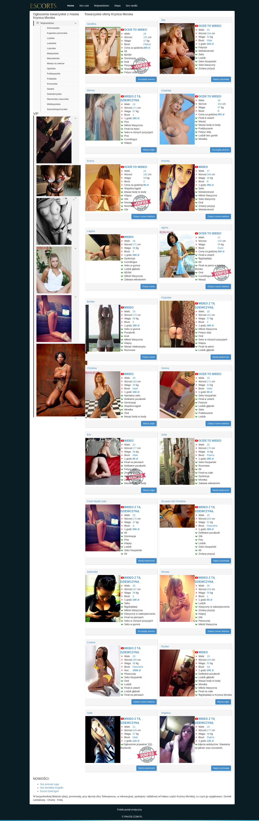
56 (208, 178)
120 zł (136, 740)
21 (219, 237)
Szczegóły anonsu (146, 79)
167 (135, 589)
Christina (92, 368)
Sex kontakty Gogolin (51, 787)
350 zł (221, 114)
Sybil (89, 713)
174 (135, 315)
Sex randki (131, 5)
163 (209, 518)
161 (209, 315)
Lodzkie (50, 38)
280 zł (146, 47)
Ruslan (165, 646)
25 (134, 311)
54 (208, 36)
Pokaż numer (148, 286)
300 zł (136, 255)
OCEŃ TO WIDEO (135, 29)
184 (209, 33)
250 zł (210, 670)
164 (220, 103)
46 (208, 451)
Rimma (91, 90)
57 (208, 318)
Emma (90, 160)
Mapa (117, 5)
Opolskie (51, 68)
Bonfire (91, 301)
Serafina (91, 23)
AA (208, 666)
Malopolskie (53, 53)
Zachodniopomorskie (57, 109)
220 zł (210, 43)
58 (144, 178)
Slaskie (50, 89)
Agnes (164, 227)
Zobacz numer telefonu (144, 216)
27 (208, 170)
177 (135, 448)
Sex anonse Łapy (49, 784)
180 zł (136, 325)
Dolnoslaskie (53, 28)
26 (134, 241)
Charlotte (166, 90)
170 (135, 518)
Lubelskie (51, 43)
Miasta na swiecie (55, 63)
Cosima (91, 642)
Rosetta (165, 160)
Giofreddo (92, 571)
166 (209, 174)
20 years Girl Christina (173, 501)
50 (208, 663)
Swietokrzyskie (54, 94)
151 (145, 37)
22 (208, 29)
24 (134, 104)
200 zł (221, 251)
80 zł (146, 185)
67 (134, 111)
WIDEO (203, 166)
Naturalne (212, 525)
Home (70, 5)
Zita (163, 20)
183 (135, 381)
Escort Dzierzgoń (49, 791)
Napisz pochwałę (221, 79)
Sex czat (84, 5)
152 (145, 174)
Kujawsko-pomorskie (57, 33)
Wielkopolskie (53, 104)
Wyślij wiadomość (221, 357)
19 (208, 378)
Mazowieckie (53, 58)
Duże (220, 248)
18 (208, 311)
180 (135, 659)
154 (220, 241)
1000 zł (137, 670)
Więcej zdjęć (149, 150)
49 (134, 385)
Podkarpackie (53, 73)
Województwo (101, 5)
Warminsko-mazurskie (58, 99)
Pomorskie (52, 84)
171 (135, 107)
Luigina (91, 231)
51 (208, 522)
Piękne (147, 44)
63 (208, 385)
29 (134, 378)
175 (209, 448)
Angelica (166, 713)
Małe (209, 40)
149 (135, 730)
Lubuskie (51, 48)
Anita (164, 434)
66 (134, 248)
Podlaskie (52, 79)
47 (144, 40)
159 (209, 589)
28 (144, 33)
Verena (165, 368)
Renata (165, 571)
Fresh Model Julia (96, 501)
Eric (89, 434)
